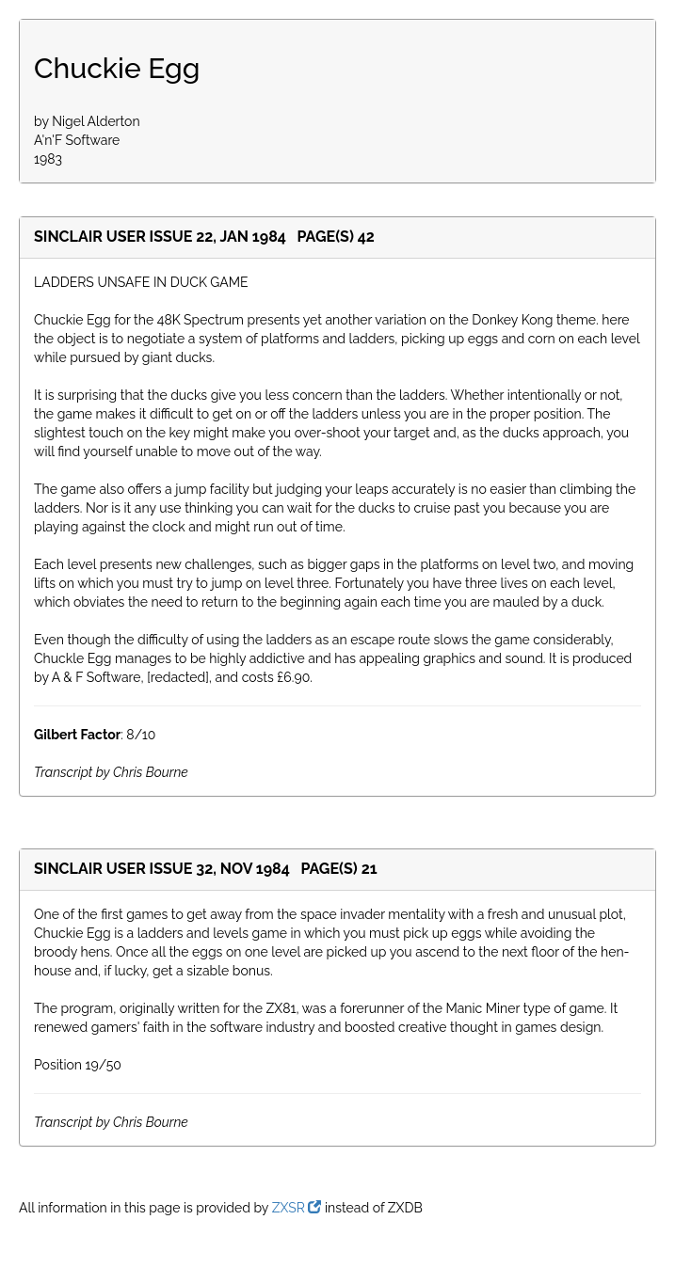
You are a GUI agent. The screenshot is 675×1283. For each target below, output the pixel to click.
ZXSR (297, 1207)
